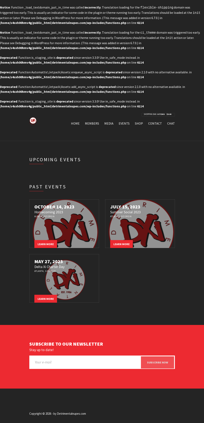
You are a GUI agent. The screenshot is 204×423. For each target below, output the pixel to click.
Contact (155, 122)
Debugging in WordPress (53, 17)
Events (124, 122)
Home (75, 122)
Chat (171, 122)
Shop (139, 122)
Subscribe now (157, 361)
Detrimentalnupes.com (71, 412)
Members (92, 122)
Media (108, 122)
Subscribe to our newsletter (66, 342)
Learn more (46, 242)
